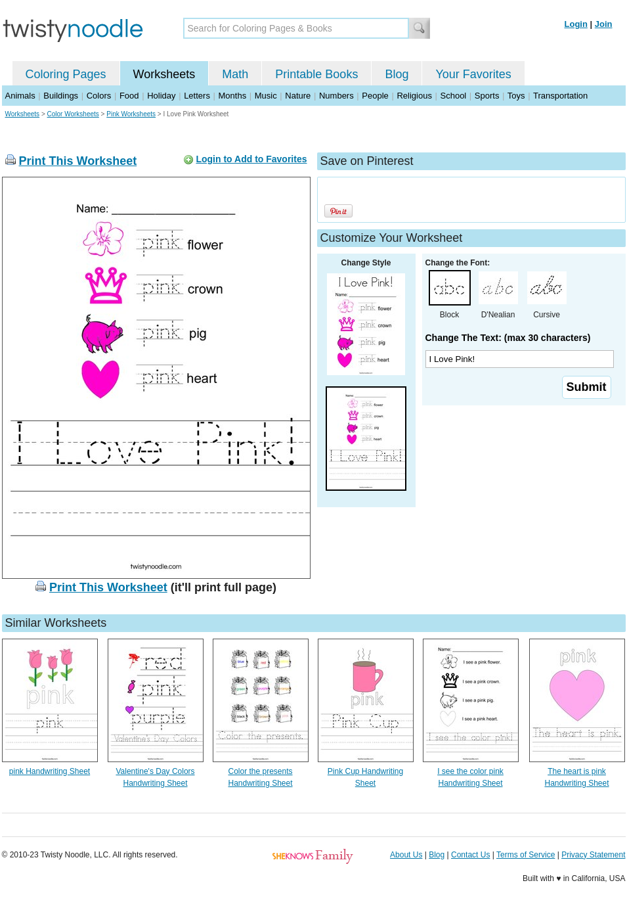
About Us (406, 854)
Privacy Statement (593, 854)
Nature (298, 96)
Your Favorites (473, 74)
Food (129, 96)
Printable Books (316, 74)
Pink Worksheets (131, 114)
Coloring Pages (66, 74)
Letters (197, 96)
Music (266, 96)
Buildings (60, 96)
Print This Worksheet (78, 161)
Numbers (336, 96)
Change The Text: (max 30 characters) (508, 337)
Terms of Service (525, 854)
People (375, 96)
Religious (414, 96)
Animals (20, 96)
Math (235, 74)
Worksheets (164, 74)
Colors (99, 96)
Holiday (161, 96)
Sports (487, 96)
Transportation (560, 96)
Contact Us (470, 854)
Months (233, 96)
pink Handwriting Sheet (49, 771)
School (454, 96)
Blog (396, 74)
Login (576, 24)
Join (604, 24)
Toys (516, 96)
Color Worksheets (73, 114)
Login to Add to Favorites (251, 159)
